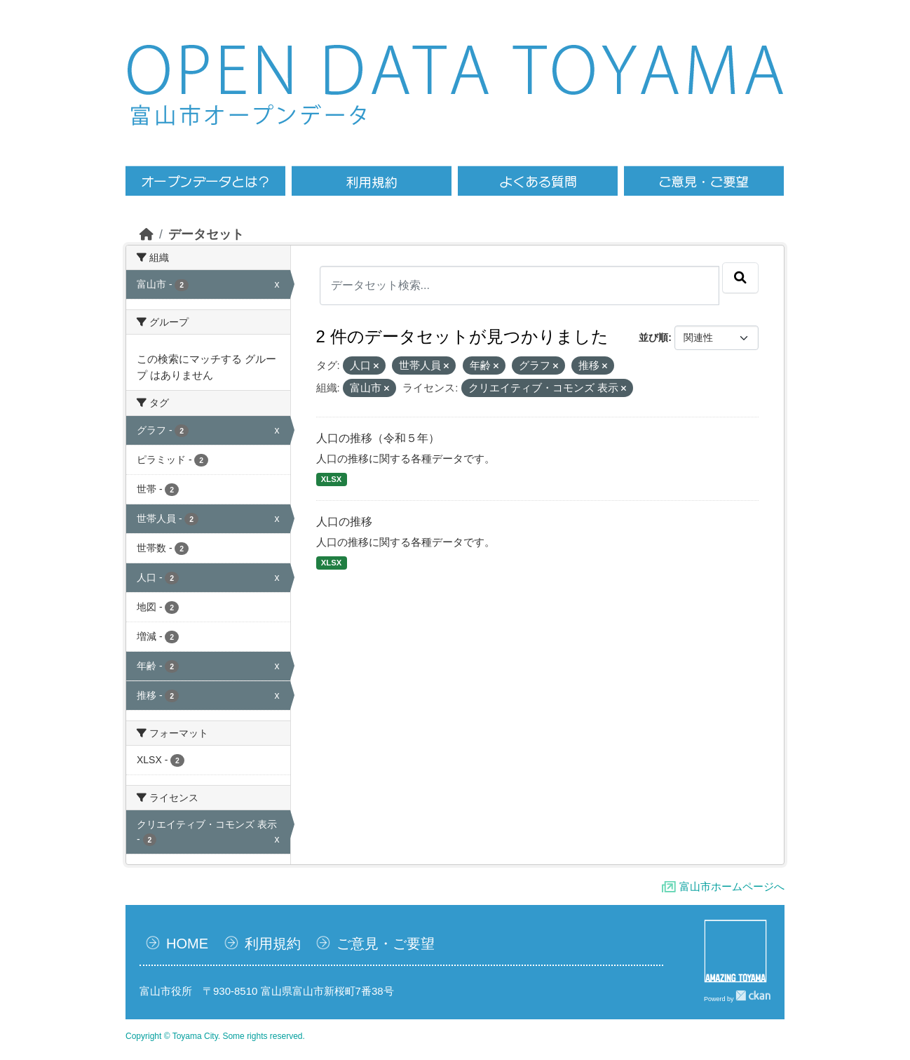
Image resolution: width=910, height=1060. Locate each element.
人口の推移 (344, 522)
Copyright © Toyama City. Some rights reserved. (215, 1036)
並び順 (653, 337)
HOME (187, 943)
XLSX (331, 479)
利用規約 (273, 943)
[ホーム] (147, 234)
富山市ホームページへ (732, 886)
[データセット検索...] (520, 285)
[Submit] (740, 277)
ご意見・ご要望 (386, 943)
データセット (206, 234)
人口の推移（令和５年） (378, 438)
